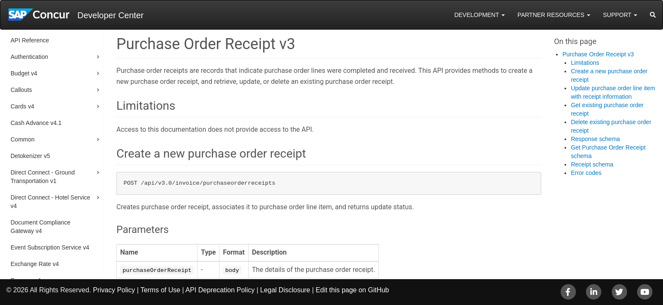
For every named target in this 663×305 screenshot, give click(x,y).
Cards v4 (22, 106)
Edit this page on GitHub (352, 290)
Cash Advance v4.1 (36, 122)
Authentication (29, 56)
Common (23, 139)
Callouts (21, 89)
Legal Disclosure (285, 290)
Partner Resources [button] (554, 14)
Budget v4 (24, 73)
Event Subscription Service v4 (50, 247)
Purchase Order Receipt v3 (598, 54)
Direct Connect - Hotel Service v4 (50, 201)
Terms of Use (160, 290)
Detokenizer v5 (30, 155)
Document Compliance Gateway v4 (41, 226)
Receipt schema (592, 164)
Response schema (595, 139)
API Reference (30, 40)
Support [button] (620, 14)
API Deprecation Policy (220, 290)
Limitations (585, 62)
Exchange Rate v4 (35, 264)
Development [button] (479, 14)
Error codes (586, 172)
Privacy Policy (114, 290)
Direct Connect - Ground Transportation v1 (43, 176)
